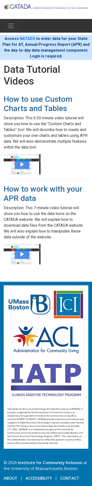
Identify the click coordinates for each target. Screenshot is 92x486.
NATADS (27, 38)
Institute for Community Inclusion (50, 462)
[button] (22, 164)
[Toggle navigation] (11, 26)
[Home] (46, 5)
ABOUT (10, 478)
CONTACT (69, 478)
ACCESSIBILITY (39, 478)
